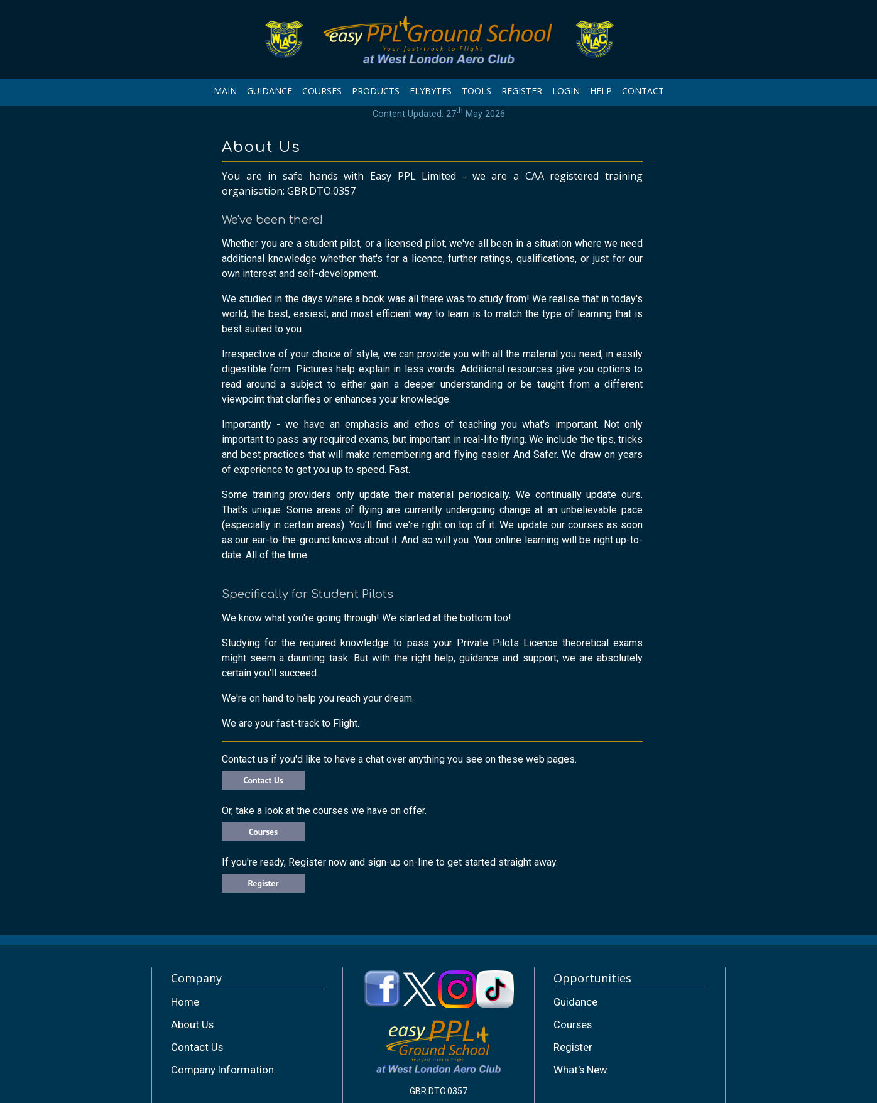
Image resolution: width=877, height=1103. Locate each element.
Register (263, 883)
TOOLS (476, 91)
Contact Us (263, 780)
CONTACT (643, 91)
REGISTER (521, 91)
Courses (263, 831)
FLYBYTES (431, 91)
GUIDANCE (269, 91)
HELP (601, 91)
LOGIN (566, 91)
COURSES (322, 91)
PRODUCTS (376, 91)
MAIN (225, 91)
